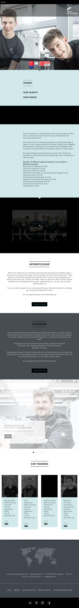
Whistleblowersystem (62, 590)
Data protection (29, 590)
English (3, 2)
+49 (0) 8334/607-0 (34, 577)
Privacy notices (44, 590)
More (8, 436)
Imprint (17, 590)
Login (9, 590)
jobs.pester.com (39, 304)
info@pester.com (50, 577)
